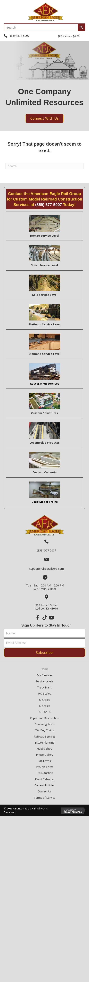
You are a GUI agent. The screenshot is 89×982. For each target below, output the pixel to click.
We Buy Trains (44, 730)
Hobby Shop (44, 748)
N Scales (44, 706)
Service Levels (44, 681)
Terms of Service (44, 797)
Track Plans (44, 687)
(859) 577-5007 (19, 36)
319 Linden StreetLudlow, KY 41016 (46, 606)
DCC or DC (44, 712)
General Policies (44, 785)
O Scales (44, 700)
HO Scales (44, 693)
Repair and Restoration (44, 718)
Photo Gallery (44, 754)
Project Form (44, 767)
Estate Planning (44, 742)
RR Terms (44, 761)
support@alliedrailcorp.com (46, 568)
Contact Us (45, 791)
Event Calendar (44, 779)
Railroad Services (44, 736)
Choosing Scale (44, 724)
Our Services (44, 675)
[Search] (44, 166)
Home (45, 669)
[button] (37, 617)
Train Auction (44, 773)
